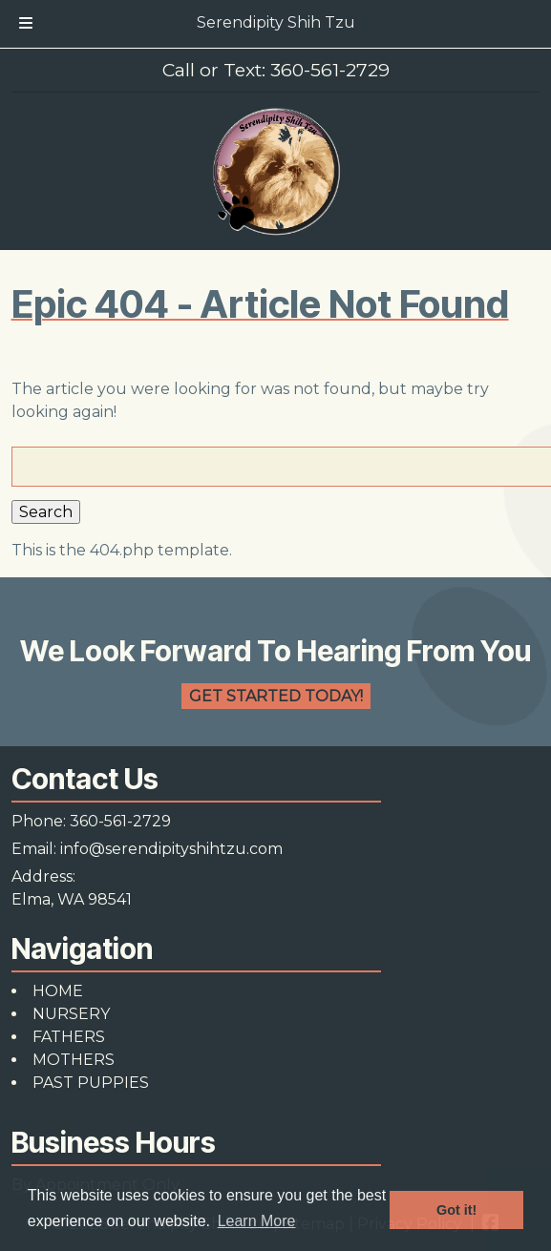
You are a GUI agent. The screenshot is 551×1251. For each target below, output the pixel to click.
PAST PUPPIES (90, 1083)
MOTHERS (73, 1060)
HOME (57, 991)
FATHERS (68, 1037)
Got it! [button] (456, 1210)
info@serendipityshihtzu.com (171, 849)
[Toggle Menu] (26, 24)
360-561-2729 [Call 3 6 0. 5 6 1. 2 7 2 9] (120, 821)
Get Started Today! (276, 696)
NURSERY (71, 1014)
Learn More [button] (257, 1221)
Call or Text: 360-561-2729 (276, 69)
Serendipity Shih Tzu (276, 22)
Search (46, 512)
